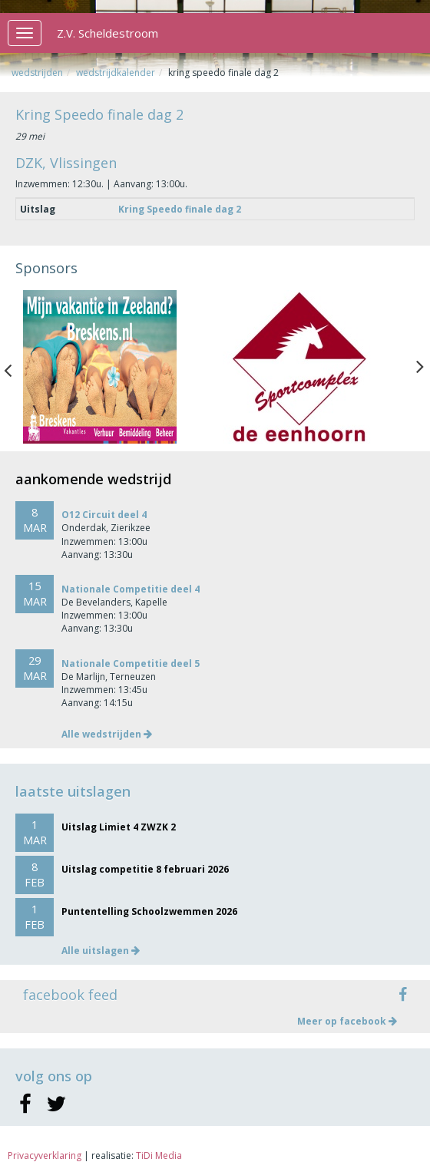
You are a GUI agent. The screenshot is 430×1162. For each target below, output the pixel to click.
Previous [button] (15, 367)
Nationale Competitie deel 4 (130, 589)
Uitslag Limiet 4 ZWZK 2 (118, 827)
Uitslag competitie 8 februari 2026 (145, 869)
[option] (115, 367)
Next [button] (420, 366)
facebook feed (70, 994)
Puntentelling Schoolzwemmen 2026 (149, 911)
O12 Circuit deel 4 (104, 514)
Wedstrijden (37, 72)
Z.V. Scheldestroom (107, 33)
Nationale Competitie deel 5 (130, 663)
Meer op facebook (347, 1021)
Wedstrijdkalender (115, 72)
